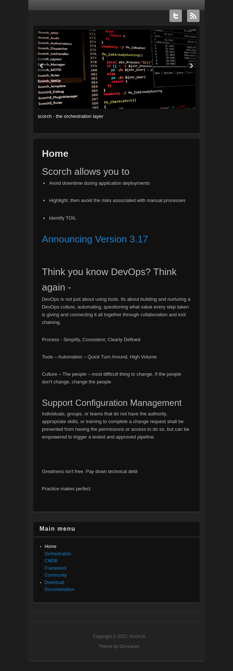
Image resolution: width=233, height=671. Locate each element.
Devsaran (129, 646)
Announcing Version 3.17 (95, 239)
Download (54, 582)
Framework (55, 568)
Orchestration (57, 553)
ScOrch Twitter (175, 16)
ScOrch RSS (193, 16)
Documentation (59, 589)
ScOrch (138, 636)
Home (50, 546)
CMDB (50, 560)
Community (55, 575)
